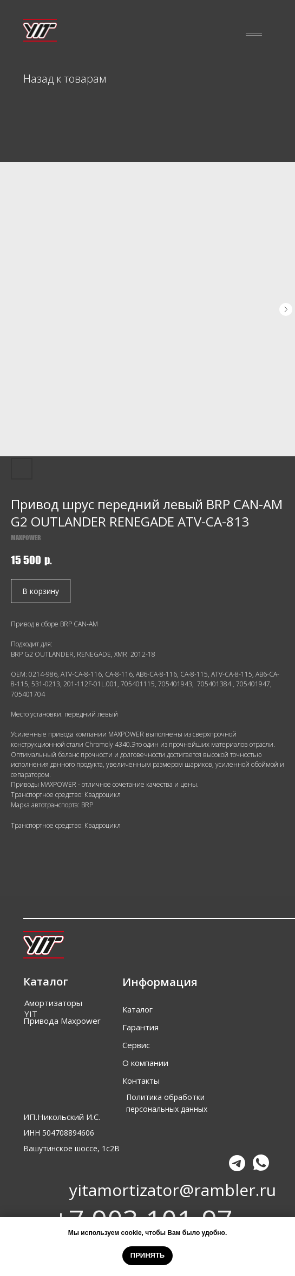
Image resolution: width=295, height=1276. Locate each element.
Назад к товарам (64, 78)
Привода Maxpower (62, 1020)
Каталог (137, 1009)
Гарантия (140, 1027)
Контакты (141, 1080)
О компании (145, 1062)
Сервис (136, 1044)
